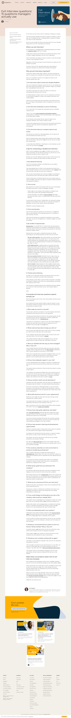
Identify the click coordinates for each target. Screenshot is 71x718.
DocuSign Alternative (46, 692)
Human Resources (33, 692)
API (17, 683)
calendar (56, 169)
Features (4, 677)
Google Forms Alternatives (47, 686)
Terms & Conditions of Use (25, 714)
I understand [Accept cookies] (64, 716)
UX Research (32, 701)
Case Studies (18, 679)
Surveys (31, 706)
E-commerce (32, 677)
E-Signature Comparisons (47, 688)
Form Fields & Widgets (7, 686)
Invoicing (31, 681)
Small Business (32, 697)
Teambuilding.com (30, 454)
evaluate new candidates (43, 406)
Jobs (57, 681)
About (57, 677)
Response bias (29, 226)
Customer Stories (20, 632)
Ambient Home (45, 474)
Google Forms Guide (19, 692)
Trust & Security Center (20, 686)
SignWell (46, 336)
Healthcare (31, 690)
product (29, 656)
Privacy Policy (40, 714)
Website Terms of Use (34, 714)
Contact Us (58, 679)
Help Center (18, 677)
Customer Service (33, 688)
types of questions (48, 194)
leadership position (32, 51)
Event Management (33, 683)
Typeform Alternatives (46, 679)
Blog (17, 681)
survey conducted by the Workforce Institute (46, 113)
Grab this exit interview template (35, 575)
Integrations (5, 681)
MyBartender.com (44, 319)
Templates (34, 2)
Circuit (50, 376)
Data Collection (32, 679)
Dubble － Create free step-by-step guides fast (8, 696)
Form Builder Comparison (47, 677)
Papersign (4, 683)
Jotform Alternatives (46, 681)
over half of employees (34, 412)
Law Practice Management (34, 704)
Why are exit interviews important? (15, 34)
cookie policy (31, 716)
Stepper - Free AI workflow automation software (7, 699)
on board (41, 145)
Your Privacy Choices (19, 688)
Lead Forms (32, 708)
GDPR (17, 690)
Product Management (33, 695)
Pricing (45, 2)
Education (31, 699)
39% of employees (37, 441)
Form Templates (6, 690)
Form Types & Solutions (7, 688)
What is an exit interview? (14, 32)
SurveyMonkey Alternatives (47, 683)
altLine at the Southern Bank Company (51, 547)
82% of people (50, 349)
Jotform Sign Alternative (47, 695)
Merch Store (58, 683)
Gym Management (33, 686)
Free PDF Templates (6, 692)
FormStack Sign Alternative (47, 690)
